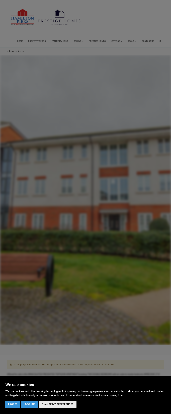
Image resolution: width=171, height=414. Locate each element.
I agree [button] (12, 404)
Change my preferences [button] (58, 404)
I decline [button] (29, 404)
